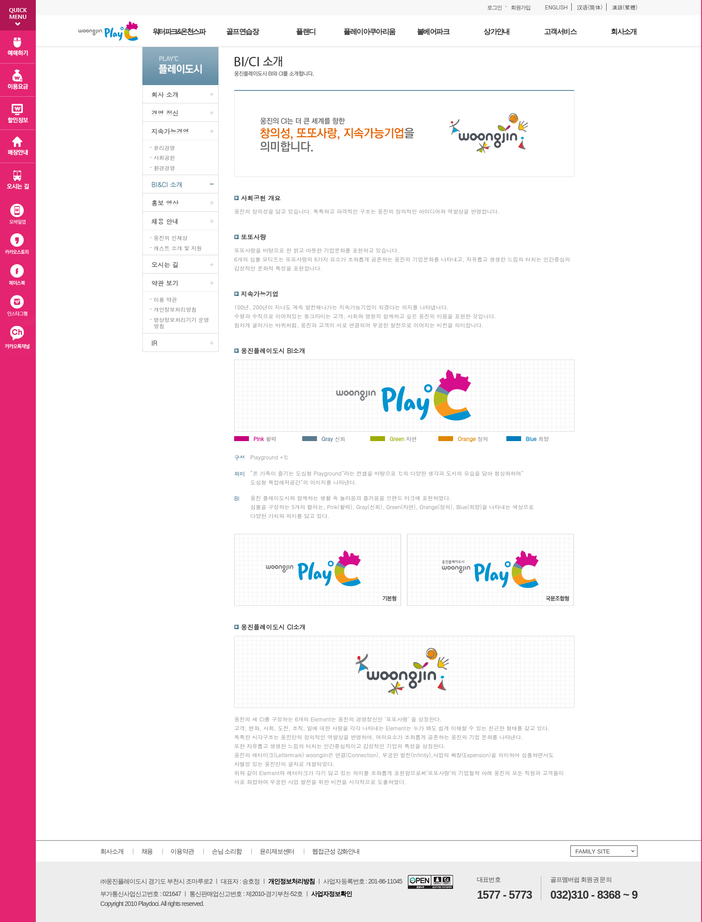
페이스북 (18, 276)
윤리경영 (164, 148)
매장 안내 (18, 146)
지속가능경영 (170, 131)
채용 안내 (165, 221)
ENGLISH (556, 7)
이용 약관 (165, 299)
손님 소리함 (227, 851)
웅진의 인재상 (171, 238)
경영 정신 (165, 113)
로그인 (494, 7)
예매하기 (18, 47)
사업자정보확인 (331, 893)
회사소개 (112, 851)
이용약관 (182, 851)
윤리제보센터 (277, 851)
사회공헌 (164, 157)
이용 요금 (18, 80)
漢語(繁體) (625, 7)
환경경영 (164, 168)
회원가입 (521, 7)
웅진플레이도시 (108, 31)
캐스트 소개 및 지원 (178, 248)
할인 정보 (18, 113)
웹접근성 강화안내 (336, 851)
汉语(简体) (590, 7)
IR (154, 343)
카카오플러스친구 (18, 339)
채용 (147, 851)
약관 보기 (165, 283)
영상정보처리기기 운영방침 (181, 323)
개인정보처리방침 (175, 309)
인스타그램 (18, 307)
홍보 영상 (165, 203)
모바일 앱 (18, 212)
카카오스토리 (18, 244)
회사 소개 (165, 94)
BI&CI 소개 (166, 184)
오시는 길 (165, 265)
